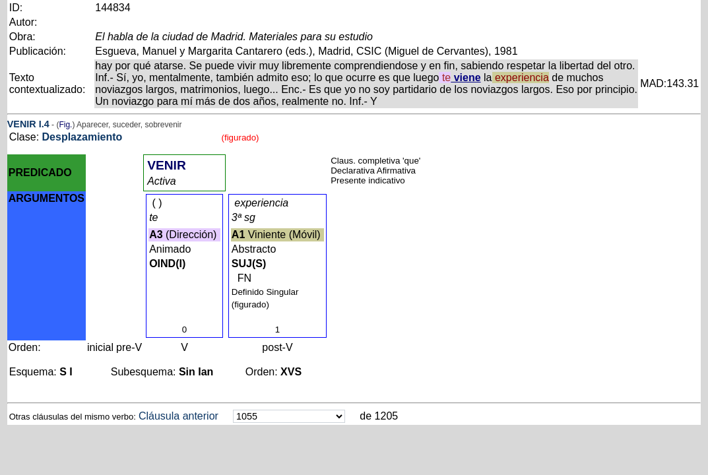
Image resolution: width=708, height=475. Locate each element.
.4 (45, 124)
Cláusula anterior (178, 416)
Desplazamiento (82, 136)
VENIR (21, 124)
